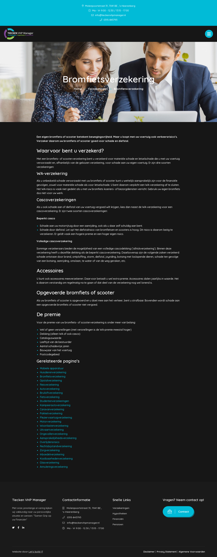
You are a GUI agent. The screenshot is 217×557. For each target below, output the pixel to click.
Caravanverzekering (52, 409)
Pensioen (118, 524)
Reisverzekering (49, 384)
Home (78, 88)
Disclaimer (145, 551)
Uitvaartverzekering (52, 429)
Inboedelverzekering (52, 454)
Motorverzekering (50, 421)
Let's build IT (36, 551)
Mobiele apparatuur (52, 368)
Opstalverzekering (51, 380)
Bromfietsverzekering (52, 376)
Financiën (118, 518)
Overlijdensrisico (49, 442)
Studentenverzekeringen (54, 401)
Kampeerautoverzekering (55, 405)
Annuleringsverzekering (54, 466)
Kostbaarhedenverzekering (56, 458)
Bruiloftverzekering (51, 392)
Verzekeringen (98, 88)
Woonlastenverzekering (54, 425)
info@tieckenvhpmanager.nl (108, 15)
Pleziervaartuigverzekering (56, 417)
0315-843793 (108, 19)
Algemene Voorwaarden (192, 551)
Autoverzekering (49, 388)
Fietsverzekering (49, 397)
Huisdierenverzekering (53, 372)
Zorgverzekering (50, 450)
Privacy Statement (165, 551)
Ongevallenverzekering (53, 433)
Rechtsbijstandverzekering (56, 446)
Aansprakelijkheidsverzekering (58, 438)
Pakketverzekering (51, 413)
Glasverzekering (49, 462)
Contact (178, 512)
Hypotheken (120, 513)
